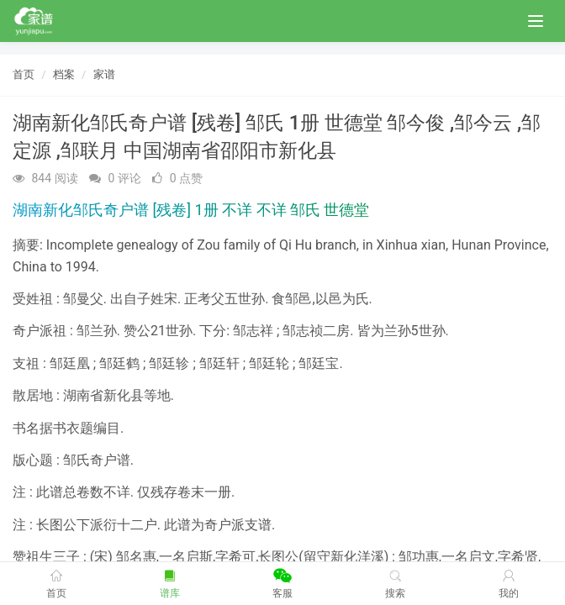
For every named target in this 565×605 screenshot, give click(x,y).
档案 (64, 74)
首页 (23, 74)
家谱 (104, 74)
